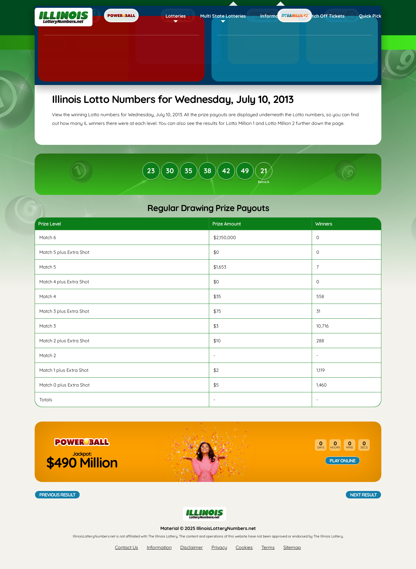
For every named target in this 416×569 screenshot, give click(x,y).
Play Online (342, 460)
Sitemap (292, 547)
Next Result (363, 495)
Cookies (244, 547)
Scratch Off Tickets (323, 16)
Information (273, 16)
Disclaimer (191, 547)
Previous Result (57, 495)
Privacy (219, 547)
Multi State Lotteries (223, 16)
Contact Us (126, 547)
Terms (268, 547)
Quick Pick (370, 16)
